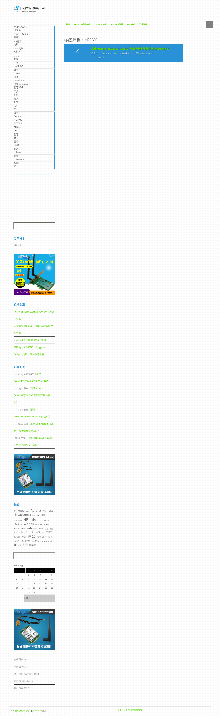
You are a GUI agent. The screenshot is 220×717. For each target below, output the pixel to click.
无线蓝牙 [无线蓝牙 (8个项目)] (42, 536)
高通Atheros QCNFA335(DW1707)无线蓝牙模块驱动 (32, 395)
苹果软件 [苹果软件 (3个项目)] (45, 541)
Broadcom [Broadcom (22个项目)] (21, 514)
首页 (68, 24)
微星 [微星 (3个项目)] (19, 537)
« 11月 (27, 598)
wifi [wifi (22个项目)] (29, 528)
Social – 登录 (117, 24)
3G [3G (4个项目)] (15, 511)
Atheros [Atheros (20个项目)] (36, 510)
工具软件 (143, 24)
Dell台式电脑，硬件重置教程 (29, 354)
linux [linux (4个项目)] (40, 520)
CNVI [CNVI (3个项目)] (38, 515)
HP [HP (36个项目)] (26, 519)
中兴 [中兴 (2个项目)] (51, 529)
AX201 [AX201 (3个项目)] (45, 511)
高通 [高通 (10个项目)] (25, 544)
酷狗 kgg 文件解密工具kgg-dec (30, 347)
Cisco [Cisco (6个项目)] (32, 515)
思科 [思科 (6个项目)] (24, 537)
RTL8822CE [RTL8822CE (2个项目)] (38, 525)
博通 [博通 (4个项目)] (31, 532)
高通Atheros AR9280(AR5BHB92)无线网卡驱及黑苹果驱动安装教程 (89, 54)
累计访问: (19, 680)
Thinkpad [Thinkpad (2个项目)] (46, 525)
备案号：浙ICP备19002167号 (130, 710)
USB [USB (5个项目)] (23, 528)
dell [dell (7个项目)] (43, 514)
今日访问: (19, 666)
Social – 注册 (100, 24)
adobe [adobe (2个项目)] (27, 511)
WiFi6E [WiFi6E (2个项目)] (35, 529)
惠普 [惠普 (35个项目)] (31, 536)
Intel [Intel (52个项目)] (33, 519)
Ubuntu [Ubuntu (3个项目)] (17, 529)
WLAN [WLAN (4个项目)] (41, 528)
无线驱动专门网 (22, 710)
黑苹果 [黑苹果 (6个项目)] (32, 545)
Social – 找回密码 (82, 24)
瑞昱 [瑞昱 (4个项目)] (50, 537)
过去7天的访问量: (23, 673)
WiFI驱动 (131, 24)
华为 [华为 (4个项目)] (26, 532)
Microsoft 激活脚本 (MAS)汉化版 (30, 340)
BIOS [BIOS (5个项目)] (51, 510)
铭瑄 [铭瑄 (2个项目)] (19, 545)
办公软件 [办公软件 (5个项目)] (18, 532)
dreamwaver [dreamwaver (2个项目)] (18, 520)
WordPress (37, 710)
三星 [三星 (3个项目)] (46, 529)
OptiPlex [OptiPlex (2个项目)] (46, 520)
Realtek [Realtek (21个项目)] (28, 524)
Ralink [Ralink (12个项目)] (18, 524)
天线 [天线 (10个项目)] (37, 532)
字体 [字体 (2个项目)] (43, 532)
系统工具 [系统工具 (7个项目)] (19, 541)
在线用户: (19, 659)
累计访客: (19, 688)
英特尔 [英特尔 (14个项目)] (36, 541)
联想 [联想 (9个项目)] (27, 541)
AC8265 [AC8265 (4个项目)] (21, 511)
